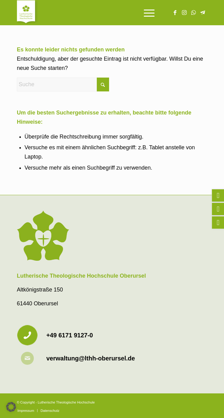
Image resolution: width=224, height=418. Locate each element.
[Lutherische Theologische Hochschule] (93, 12)
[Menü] (146, 12)
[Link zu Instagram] (184, 12)
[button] (11, 407)
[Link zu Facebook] (174, 12)
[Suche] (63, 84)
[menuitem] (146, 12)
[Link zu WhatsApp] (193, 12)
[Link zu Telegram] (202, 12)
